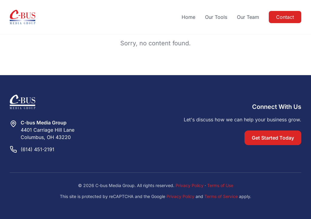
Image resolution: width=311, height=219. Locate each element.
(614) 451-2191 (37, 149)
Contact (285, 17)
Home (188, 17)
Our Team (248, 17)
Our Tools (216, 17)
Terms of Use (220, 185)
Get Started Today (273, 138)
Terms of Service (221, 196)
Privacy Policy (189, 185)
